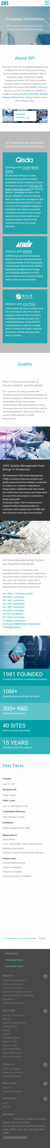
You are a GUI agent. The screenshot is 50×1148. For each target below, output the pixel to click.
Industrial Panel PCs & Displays (18, 995)
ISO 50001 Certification (14, 597)
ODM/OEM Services (12, 1053)
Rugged (6, 1034)
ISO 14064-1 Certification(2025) (18, 593)
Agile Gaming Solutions (14, 1023)
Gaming (6, 97)
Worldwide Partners (13, 1091)
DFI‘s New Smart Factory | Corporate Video (25, 938)
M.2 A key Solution (12, 1056)
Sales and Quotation (13, 1072)
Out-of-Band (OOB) (12, 1049)
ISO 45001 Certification (14, 610)
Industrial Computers (13, 988)
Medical (43, 94)
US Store (7, 1088)
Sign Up (6, 1107)
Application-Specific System (17, 992)
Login (5, 1103)
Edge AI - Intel (10, 1041)
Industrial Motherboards (15, 980)
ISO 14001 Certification (14, 607)
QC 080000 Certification (14, 620)
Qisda (26, 167)
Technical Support (12, 1069)
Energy (28, 97)
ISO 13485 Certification (14, 617)
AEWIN (27, 251)
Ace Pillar (29, 304)
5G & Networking (11, 1038)
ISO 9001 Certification (13, 614)
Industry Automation (29, 94)
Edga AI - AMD (10, 1045)
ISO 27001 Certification (14, 604)
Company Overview (20, 116)
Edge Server (9, 999)
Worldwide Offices (12, 1076)
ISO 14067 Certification (14, 600)
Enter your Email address (15, 1137)
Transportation (18, 97)
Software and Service (13, 1003)
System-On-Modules (13, 984)
